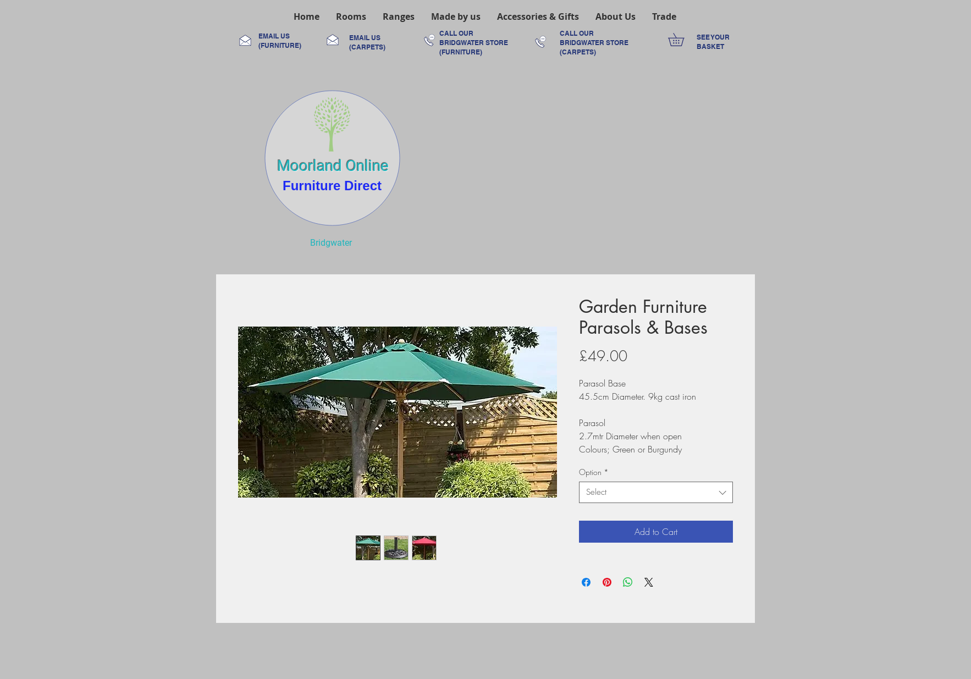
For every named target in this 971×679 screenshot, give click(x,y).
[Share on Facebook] (586, 582)
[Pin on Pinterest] (607, 582)
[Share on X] (648, 582)
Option (594, 472)
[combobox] (656, 492)
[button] (351, 16)
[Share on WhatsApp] (628, 582)
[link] (682, 39)
